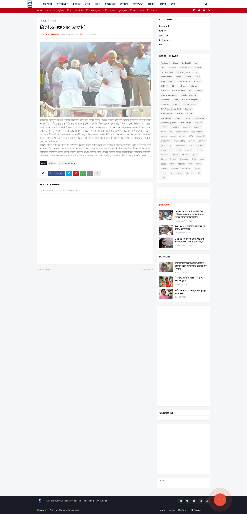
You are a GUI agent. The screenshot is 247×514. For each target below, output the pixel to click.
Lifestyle (199, 90)
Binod (175, 63)
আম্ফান (163, 132)
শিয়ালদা (197, 168)
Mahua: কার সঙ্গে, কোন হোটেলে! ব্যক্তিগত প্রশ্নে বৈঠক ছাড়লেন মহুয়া (189, 240)
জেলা (191, 145)
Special (188, 109)
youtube (163, 35)
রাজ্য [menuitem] (87, 4)
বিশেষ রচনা (152, 10)
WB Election (199, 118)
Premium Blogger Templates (64, 509)
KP (190, 90)
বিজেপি (163, 159)
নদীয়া (179, 150)
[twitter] (183, 190)
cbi (196, 63)
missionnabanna (67, 163)
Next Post (146, 269)
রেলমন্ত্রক (164, 168)
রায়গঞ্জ (198, 164)
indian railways (167, 81)
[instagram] (183, 194)
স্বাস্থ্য (172, 173)
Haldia (188, 76)
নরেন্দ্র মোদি (189, 150)
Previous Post (46, 269)
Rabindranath (190, 104)
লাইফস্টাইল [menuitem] (138, 4)
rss (160, 44)
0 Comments (89, 34)
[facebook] (183, 189)
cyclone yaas (167, 72)
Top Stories (166, 118)
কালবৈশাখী (201, 136)
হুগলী (198, 173)
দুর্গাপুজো (123, 10)
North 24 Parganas (191, 99)
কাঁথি (191, 136)
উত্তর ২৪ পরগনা (182, 132)
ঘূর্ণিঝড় (163, 145)
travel (177, 118)
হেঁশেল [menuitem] (163, 4)
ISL (173, 86)
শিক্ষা (69, 10)
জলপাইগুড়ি (180, 145)
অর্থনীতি (164, 127)
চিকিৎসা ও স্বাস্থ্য (137, 10)
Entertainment (183, 72)
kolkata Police (178, 90)
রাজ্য (190, 164)
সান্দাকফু (164, 173)
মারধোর (163, 164)
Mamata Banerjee (169, 95)
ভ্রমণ (202, 159)
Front (178, 76)
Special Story (167, 113)
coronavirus (185, 67)
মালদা (172, 164)
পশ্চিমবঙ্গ (175, 155)
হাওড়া (180, 173)
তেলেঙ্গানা (200, 145)
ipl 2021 (197, 81)
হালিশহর (189, 173)
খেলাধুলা (202, 141)
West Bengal (185, 122)
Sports (180, 113)
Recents (164, 205)
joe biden (182, 86)
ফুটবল (61, 10)
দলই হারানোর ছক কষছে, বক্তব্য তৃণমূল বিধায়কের (190, 292)
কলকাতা (182, 136)
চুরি (171, 145)
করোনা (40, 10)
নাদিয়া (199, 150)
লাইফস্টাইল (186, 168)
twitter (162, 30)
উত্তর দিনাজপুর (197, 132)
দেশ (172, 150)
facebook (164, 26)
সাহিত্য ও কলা (109, 10)
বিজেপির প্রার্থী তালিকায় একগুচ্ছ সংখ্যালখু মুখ (188, 279)
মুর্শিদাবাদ (181, 164)
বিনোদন (173, 159)
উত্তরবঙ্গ (164, 136)
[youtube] (183, 192)
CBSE (163, 67)
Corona (172, 67)
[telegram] (183, 195)
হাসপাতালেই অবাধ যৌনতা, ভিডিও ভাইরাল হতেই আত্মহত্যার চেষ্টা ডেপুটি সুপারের (191, 266)
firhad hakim (166, 76)
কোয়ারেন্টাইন (165, 141)
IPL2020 (51, 10)
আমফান (197, 127)
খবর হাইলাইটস (179, 141)
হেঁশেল (163, 177)
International (184, 81)
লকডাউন (174, 168)
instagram (164, 40)
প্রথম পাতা (185, 155)
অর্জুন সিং (199, 122)
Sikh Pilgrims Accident (171, 109)
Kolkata (52, 20)
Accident (165, 63)
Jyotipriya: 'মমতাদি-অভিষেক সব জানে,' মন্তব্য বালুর (190, 228)
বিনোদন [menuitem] (151, 4)
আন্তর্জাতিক (175, 127)
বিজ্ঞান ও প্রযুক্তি (93, 10)
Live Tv (220, 499)
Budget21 (186, 63)
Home (43, 20)
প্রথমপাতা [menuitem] (47, 4)
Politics (176, 104)
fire (195, 72)
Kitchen (193, 86)
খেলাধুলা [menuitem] (124, 4)
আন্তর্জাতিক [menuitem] (110, 4)
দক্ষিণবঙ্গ (164, 150)
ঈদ (171, 132)
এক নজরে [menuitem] (61, 4)
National (165, 99)
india (197, 76)
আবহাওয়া (186, 127)
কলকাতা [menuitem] (76, 4)
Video (187, 118)
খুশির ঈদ (192, 141)
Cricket (198, 67)
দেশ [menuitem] (96, 4)
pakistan (165, 104)
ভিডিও (194, 159)
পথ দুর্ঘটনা (164, 155)
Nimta (175, 99)
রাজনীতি (79, 10)
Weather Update (168, 122)
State (189, 113)
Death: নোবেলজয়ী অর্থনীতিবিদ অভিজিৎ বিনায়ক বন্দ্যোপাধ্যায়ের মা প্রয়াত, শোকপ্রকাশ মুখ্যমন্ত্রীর (189, 214)
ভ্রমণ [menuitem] (173, 4)
